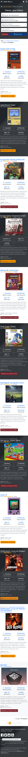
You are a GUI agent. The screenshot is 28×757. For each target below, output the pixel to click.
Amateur (21, 132)
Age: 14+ (7, 187)
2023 (1, 50)
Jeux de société (7, 6)
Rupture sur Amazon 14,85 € (9, 710)
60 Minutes (21, 182)
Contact (3, 729)
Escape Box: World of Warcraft (12, 159)
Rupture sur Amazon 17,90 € (9, 207)
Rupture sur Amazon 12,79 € (9, 373)
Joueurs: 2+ (7, 239)
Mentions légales (9, 729)
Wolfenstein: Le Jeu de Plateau (12, 551)
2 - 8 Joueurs (7, 72)
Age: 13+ (7, 410)
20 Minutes (21, 72)
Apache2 (19, 751)
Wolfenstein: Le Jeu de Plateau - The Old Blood (13, 610)
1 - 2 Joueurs (7, 128)
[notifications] (23, 2)
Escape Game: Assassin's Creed (12, 216)
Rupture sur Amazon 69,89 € (9, 430)
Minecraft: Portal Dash (9, 270)
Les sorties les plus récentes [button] (11, 41)
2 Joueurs (7, 463)
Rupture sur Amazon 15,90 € (9, 486)
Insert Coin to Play (7, 49)
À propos (9, 731)
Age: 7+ (7, 354)
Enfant (21, 468)
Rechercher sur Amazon (8, 96)
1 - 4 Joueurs (7, 293)
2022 (1, 106)
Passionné (21, 410)
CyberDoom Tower (7, 105)
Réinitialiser (5, 34)
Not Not (3, 665)
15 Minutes (21, 463)
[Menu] (1, 2)
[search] (26, 2)
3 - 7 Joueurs (7, 182)
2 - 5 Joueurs (7, 405)
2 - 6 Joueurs (7, 518)
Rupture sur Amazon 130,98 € (9, 317)
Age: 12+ (7, 132)
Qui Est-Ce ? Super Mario (10, 440)
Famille (21, 76)
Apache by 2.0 (4, 753)
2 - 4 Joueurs (7, 349)
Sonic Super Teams (8, 326)
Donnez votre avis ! (7, 106)
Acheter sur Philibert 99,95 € (9, 598)
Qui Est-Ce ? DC (14, 438)
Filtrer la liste (18, 34)
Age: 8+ (7, 76)
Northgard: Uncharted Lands (12, 383)
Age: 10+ (7, 298)
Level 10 (3, 495)
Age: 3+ (7, 468)
